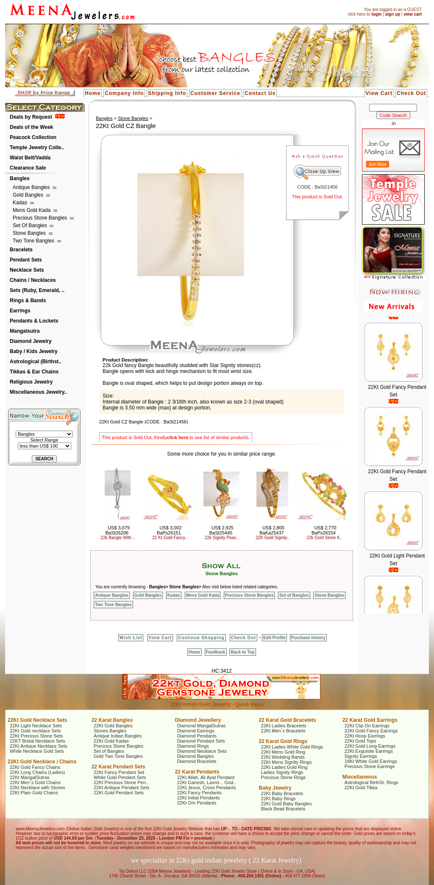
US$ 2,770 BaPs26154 (324, 530)
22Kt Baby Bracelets (282, 793)
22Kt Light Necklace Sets (36, 725)
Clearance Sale (28, 168)
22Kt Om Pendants (197, 802)
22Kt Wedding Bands (283, 757)
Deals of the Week (31, 127)
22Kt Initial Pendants (198, 797)
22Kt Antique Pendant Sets (122, 787)
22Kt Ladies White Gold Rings (292, 746)
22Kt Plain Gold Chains (34, 792)
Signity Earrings (361, 756)
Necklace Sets (27, 270)
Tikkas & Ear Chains (34, 372)
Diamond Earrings (195, 730)
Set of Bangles (30, 225)
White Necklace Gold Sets (37, 751)
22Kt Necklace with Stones (37, 787)
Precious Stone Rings (283, 777)
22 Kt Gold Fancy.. (169, 537)
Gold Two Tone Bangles (118, 756)
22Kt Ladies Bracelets (283, 725)
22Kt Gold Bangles (113, 725)
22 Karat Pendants (197, 772)
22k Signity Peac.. (222, 537)
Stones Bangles (110, 730)
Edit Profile (274, 637)
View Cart (379, 93)
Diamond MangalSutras (201, 725)
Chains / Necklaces (33, 280)
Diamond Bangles (195, 756)
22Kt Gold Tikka (361, 787)
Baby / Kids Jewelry (34, 351)
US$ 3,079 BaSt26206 (118, 530)
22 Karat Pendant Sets (118, 767)
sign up (392, 14)
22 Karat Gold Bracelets (287, 720)
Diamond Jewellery (198, 720)
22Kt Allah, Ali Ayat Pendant (206, 777)
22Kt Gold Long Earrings (370, 746)
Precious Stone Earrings (370, 766)
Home (92, 93)
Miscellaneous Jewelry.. (38, 392)
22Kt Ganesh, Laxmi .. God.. (206, 782)
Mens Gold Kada (32, 210)
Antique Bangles (32, 187)
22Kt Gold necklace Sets (35, 730)
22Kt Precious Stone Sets (36, 735)
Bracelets (21, 250)
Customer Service (215, 93)
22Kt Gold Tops (360, 740)
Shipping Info (167, 93)
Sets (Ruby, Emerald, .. (37, 290)
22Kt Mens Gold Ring (283, 751)
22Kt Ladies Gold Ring (284, 767)
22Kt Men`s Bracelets (283, 730)
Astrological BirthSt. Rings (371, 782)
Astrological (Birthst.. (35, 362)
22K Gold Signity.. (272, 537)
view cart (412, 14)
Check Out (411, 93)
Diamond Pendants (197, 735)
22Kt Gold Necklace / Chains (42, 762)
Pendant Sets (26, 260)
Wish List (131, 637)
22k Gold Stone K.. (324, 537)
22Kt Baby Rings (278, 798)
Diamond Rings (193, 746)
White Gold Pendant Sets (120, 777)
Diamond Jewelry (31, 341)
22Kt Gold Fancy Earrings (371, 730)
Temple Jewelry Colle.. (37, 147)
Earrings (20, 311)
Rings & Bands (28, 300)
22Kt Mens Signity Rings (286, 762)
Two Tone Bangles (34, 241)
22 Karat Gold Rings (283, 741)
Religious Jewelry (31, 382)
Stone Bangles (30, 233)
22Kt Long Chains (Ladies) (37, 772)
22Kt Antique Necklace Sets (38, 746)
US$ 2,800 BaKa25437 (271, 530)
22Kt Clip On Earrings (367, 725)
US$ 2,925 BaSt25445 (221, 530)
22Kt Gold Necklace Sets (37, 720)
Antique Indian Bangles (118, 735)
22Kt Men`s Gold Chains (35, 782)
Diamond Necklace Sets (202, 751)
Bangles (20, 178)
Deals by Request (31, 117)
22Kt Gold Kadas (111, 740)
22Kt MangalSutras (30, 777)
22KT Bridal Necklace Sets (37, 740)
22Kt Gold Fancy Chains (35, 767)
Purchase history (308, 637)
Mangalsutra (25, 331)
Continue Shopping (201, 637)
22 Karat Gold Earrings (370, 720)
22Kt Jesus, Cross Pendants (206, 787)
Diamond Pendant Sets (201, 740)
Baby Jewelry (275, 788)
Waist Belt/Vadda (30, 158)
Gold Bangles (29, 195)
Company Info (124, 93)
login (376, 14)
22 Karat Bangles (112, 720)
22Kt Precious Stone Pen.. (121, 782)
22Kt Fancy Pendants (199, 792)
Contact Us (260, 93)
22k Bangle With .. (117, 537)
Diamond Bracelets (197, 761)
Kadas (20, 203)
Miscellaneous (359, 777)
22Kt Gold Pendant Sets (119, 792)
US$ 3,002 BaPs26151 (169, 530)
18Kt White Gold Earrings (371, 761)
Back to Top (242, 652)
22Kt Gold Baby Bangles (286, 803)
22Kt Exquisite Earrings (369, 751)
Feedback (215, 652)
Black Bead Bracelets (283, 808)
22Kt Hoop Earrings (365, 735)
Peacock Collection (33, 137)
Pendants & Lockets (34, 321)
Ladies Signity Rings (282, 772)
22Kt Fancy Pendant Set (119, 772)
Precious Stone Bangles (40, 218)
